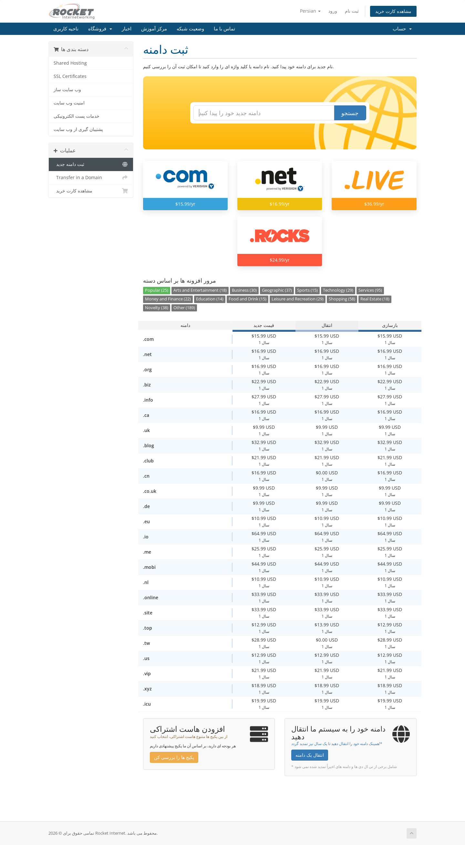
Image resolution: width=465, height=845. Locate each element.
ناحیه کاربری (65, 29)
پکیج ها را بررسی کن (174, 757)
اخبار (126, 29)
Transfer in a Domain (91, 177)
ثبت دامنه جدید (91, 164)
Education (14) (209, 299)
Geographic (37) (277, 290)
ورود (332, 11)
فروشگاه (100, 29)
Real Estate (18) (374, 299)
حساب (402, 29)
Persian (310, 11)
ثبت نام (352, 11)
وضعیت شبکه (190, 29)
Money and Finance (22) (168, 299)
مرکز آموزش (154, 29)
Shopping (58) (342, 299)
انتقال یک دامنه (309, 755)
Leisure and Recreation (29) (298, 299)
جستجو (349, 113)
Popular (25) (156, 290)
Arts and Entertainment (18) (200, 290)
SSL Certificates (70, 76)
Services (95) (370, 290)
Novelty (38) (156, 307)
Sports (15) (307, 290)
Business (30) (244, 290)
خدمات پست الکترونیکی (76, 116)
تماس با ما (224, 29)
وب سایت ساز (67, 89)
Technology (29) (338, 290)
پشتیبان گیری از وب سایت (78, 129)
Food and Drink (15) (247, 299)
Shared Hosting (70, 63)
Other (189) (184, 307)
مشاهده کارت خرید (393, 11)
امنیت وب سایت (69, 103)
